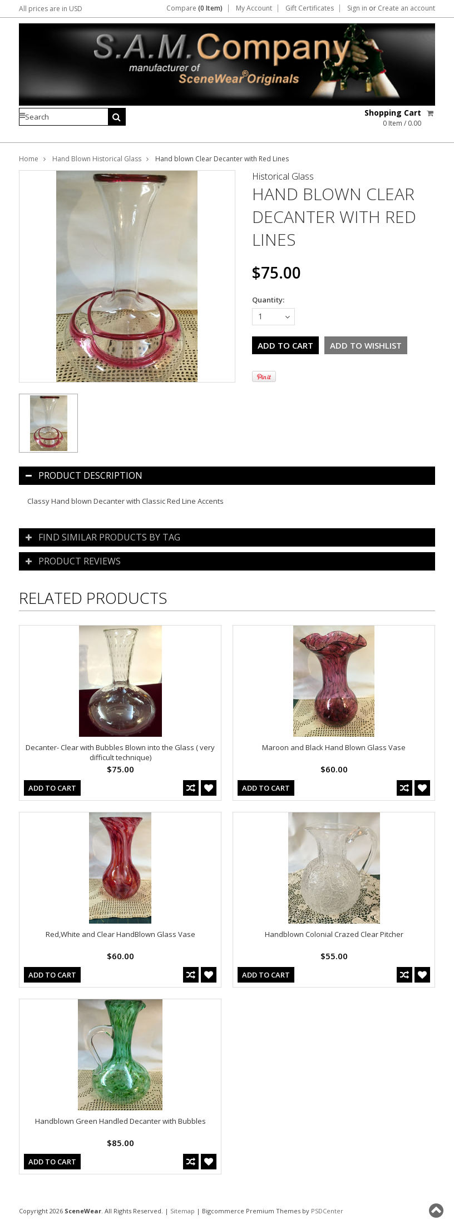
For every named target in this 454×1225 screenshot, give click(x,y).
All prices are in (50, 8)
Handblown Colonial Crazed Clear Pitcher (334, 934)
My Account (254, 8)
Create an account (406, 8)
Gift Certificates (309, 8)
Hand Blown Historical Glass (96, 158)
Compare (194, 8)
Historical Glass (283, 176)
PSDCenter (327, 1211)
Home (28, 158)
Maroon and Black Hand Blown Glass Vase (334, 747)
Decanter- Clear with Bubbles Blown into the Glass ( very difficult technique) (120, 752)
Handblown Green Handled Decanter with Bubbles (120, 1121)
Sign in (357, 8)
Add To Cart (52, 788)
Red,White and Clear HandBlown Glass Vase (120, 934)
